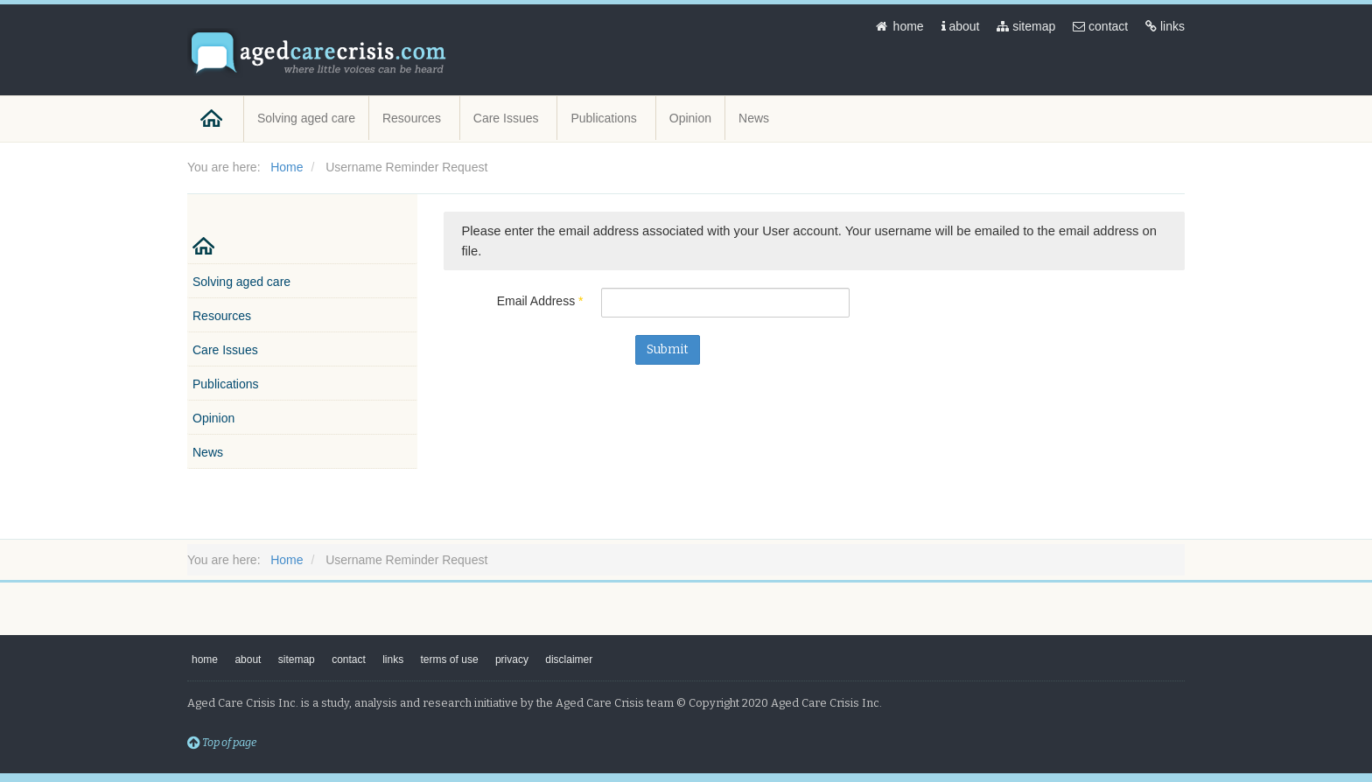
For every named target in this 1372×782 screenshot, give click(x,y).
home (899, 26)
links (1165, 26)
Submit (668, 349)
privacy (511, 659)
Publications (605, 118)
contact (1100, 26)
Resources (413, 118)
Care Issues (507, 118)
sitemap (1026, 26)
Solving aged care (306, 118)
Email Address (540, 301)
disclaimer (568, 659)
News (755, 118)
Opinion (690, 118)
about (961, 26)
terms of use (450, 659)
